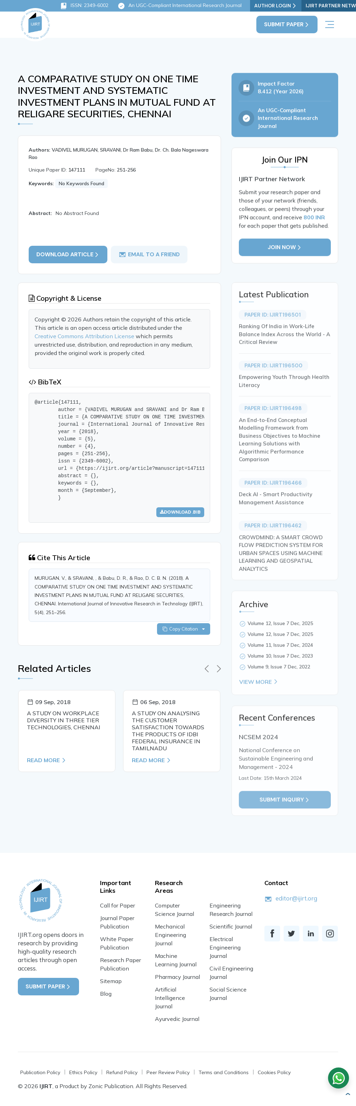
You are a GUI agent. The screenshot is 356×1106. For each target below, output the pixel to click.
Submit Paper (287, 24)
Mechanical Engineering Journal (170, 935)
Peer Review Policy (168, 1072)
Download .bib (180, 512)
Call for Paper (117, 905)
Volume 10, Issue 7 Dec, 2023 (280, 672)
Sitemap (111, 981)
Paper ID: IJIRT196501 (272, 331)
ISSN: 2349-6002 (84, 6)
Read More (47, 760)
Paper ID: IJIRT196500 (273, 382)
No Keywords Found (81, 183)
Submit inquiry (284, 816)
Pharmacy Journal (177, 976)
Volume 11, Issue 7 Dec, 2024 (280, 662)
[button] (348, 1094)
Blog (106, 993)
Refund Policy (121, 1072)
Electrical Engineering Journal (225, 947)
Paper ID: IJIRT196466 (273, 499)
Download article (68, 254)
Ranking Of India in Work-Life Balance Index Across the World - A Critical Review (284, 351)
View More (259, 698)
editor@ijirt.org (296, 898)
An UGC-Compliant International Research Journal (180, 6)
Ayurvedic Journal (177, 1018)
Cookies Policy (274, 1072)
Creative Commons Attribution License (85, 336)
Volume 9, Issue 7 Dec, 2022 (279, 683)
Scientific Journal (230, 926)
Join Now (285, 250)
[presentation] (207, 669)
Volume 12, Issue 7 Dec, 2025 (280, 640)
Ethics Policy (83, 1072)
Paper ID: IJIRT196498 (273, 425)
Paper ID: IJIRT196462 (272, 542)
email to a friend (149, 254)
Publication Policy (40, 1072)
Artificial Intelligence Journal (170, 998)
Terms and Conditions (224, 1072)
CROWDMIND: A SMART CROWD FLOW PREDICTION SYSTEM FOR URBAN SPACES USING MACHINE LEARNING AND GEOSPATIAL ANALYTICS (281, 570)
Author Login (275, 5)
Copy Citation (184, 629)
